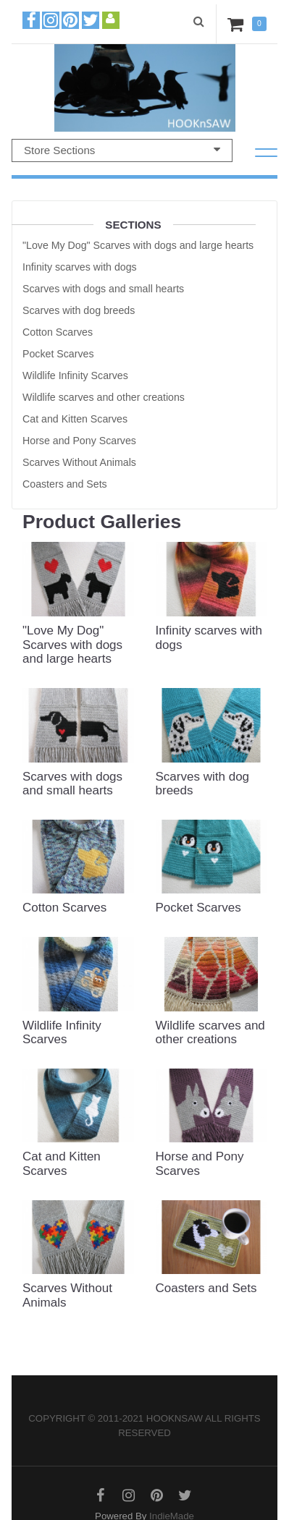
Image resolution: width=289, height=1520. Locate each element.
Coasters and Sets (64, 484)
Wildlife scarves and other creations (103, 397)
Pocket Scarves (58, 354)
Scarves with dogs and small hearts (103, 288)
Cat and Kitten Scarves (74, 419)
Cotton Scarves (57, 332)
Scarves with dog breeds (78, 310)
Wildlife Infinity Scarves (75, 375)
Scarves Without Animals (79, 462)
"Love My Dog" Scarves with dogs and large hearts (138, 245)
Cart (238, 24)
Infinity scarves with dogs (79, 267)
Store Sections (122, 149)
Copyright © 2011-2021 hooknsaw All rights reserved (144, 1425)
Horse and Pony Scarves (79, 440)
